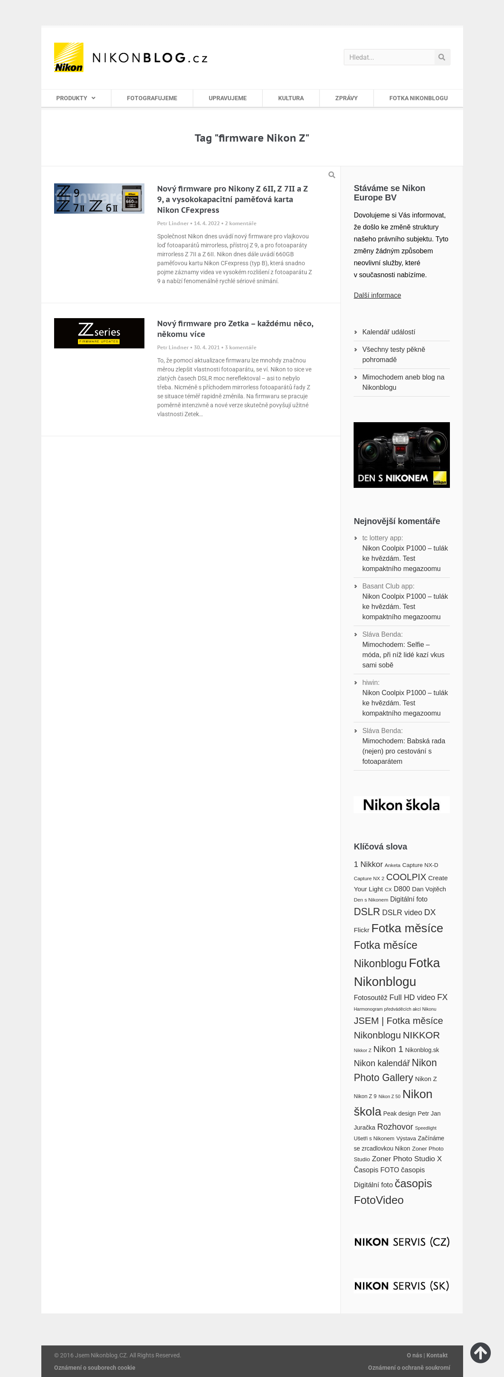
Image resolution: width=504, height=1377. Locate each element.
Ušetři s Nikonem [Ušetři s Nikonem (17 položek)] (374, 1139)
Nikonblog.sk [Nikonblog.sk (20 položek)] (422, 1050)
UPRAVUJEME (228, 98)
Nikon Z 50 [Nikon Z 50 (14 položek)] (389, 1096)
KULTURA (291, 98)
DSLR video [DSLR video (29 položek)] (402, 912)
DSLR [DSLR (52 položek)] (367, 911)
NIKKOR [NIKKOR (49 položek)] (421, 1035)
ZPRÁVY (346, 98)
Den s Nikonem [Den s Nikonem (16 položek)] (371, 900)
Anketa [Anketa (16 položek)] (392, 865)
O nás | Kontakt (427, 1355)
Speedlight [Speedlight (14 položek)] (425, 1128)
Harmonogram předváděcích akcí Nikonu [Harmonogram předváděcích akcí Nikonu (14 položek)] (395, 1009)
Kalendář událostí (388, 332)
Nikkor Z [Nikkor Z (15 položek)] (362, 1050)
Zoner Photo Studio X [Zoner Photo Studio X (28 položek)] (407, 1158)
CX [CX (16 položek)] (388, 890)
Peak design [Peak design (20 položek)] (399, 1113)
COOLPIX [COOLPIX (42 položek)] (406, 877)
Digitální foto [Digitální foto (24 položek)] (409, 899)
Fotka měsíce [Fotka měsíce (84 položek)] (407, 928)
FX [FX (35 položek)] (442, 997)
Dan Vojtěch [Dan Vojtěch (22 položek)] (429, 889)
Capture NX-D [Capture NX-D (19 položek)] (420, 865)
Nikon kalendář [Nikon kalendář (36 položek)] (382, 1063)
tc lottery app (381, 538)
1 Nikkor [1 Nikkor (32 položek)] (368, 864)
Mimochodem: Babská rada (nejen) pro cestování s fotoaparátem (403, 751)
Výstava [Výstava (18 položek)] (406, 1138)
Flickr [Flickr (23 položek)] (361, 929)
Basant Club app (387, 586)
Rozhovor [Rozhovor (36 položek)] (395, 1126)
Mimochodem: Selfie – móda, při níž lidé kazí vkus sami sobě (403, 655)
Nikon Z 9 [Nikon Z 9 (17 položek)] (365, 1096)
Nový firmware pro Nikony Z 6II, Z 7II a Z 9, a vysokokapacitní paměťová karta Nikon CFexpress (232, 199)
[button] (331, 174)
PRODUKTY (75, 98)
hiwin (369, 682)
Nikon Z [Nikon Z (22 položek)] (426, 1079)
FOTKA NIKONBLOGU (418, 98)
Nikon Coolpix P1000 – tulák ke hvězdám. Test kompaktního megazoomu (405, 558)
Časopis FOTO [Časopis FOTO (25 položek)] (376, 1170)
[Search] (442, 57)
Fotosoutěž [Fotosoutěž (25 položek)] (370, 997)
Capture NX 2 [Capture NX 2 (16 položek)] (369, 878)
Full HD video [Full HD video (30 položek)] (412, 997)
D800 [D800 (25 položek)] (402, 889)
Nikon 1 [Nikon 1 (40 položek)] (388, 1049)
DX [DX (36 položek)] (430, 912)
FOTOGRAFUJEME (152, 98)
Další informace (377, 295)
